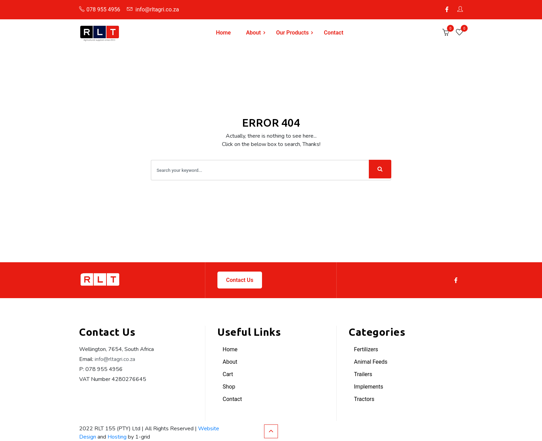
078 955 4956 (99, 9)
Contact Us (239, 280)
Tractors (364, 399)
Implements (368, 386)
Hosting (117, 437)
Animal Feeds (370, 362)
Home (223, 32)
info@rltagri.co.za (153, 9)
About (253, 32)
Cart (228, 374)
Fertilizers (366, 349)
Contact (333, 32)
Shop (229, 386)
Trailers (363, 374)
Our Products (292, 32)
